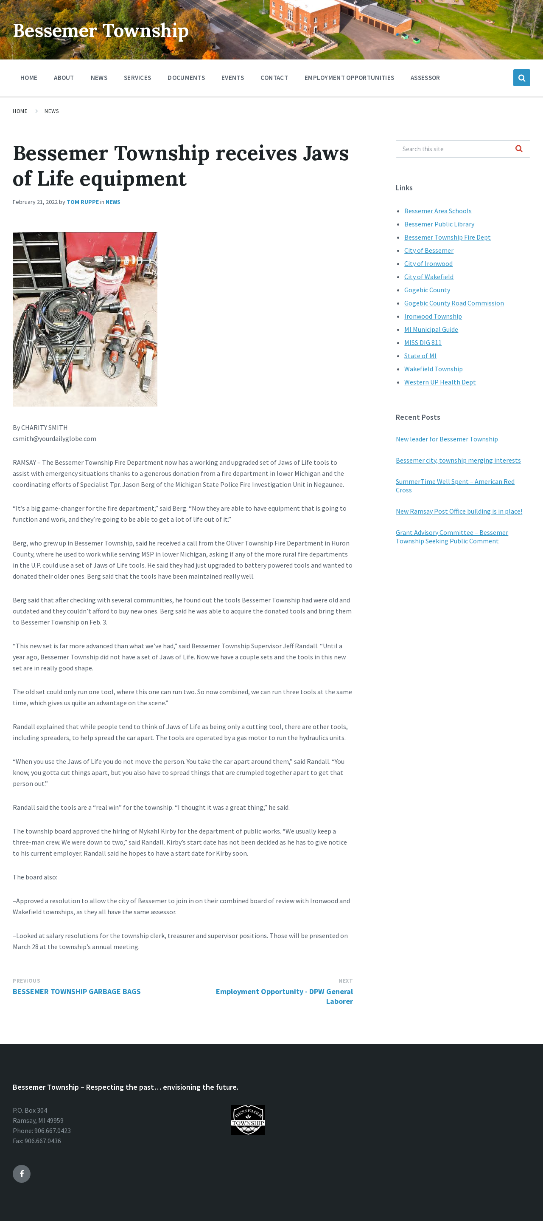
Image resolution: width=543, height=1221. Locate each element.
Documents (186, 79)
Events (232, 77)
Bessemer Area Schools (438, 210)
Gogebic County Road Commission (454, 303)
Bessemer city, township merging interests (458, 460)
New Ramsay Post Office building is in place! (459, 511)
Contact (274, 77)
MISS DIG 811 (423, 342)
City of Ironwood (428, 263)
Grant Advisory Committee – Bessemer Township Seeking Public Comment (452, 536)
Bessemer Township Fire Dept (447, 237)
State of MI (420, 355)
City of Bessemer (428, 250)
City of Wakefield (428, 276)
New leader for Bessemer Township (447, 439)
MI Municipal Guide (431, 329)
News (99, 77)
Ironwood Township (433, 316)
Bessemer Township (111, 29)
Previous (26, 980)
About (64, 77)
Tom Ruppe (83, 202)
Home (28, 77)
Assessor (425, 77)
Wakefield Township (433, 369)
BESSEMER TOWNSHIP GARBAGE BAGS (77, 991)
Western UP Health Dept (440, 382)
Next (346, 980)
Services (137, 79)
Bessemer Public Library (439, 224)
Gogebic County (427, 289)
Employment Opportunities (349, 77)
